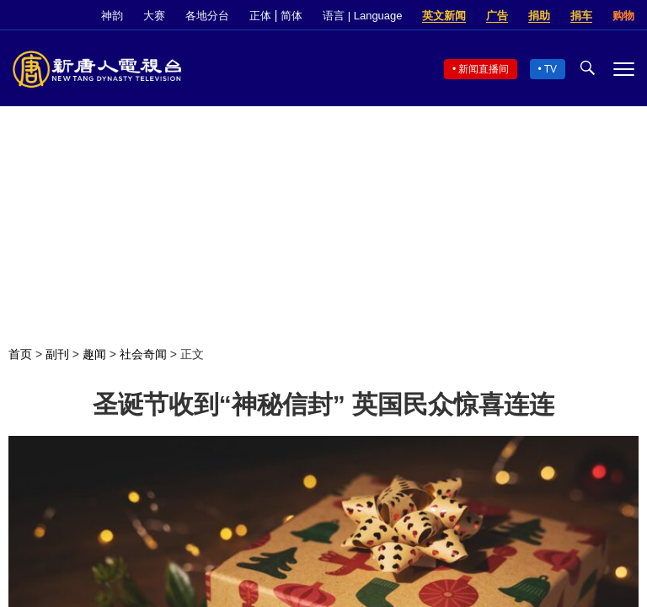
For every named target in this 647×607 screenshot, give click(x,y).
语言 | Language (362, 15)
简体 (291, 15)
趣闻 (94, 354)
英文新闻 (444, 15)
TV (550, 69)
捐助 (539, 15)
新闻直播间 (483, 69)
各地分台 (207, 15)
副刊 (57, 354)
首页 (20, 354)
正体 (260, 15)
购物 (623, 15)
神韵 (112, 15)
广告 (497, 15)
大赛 (154, 15)
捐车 (581, 15)
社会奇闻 (143, 354)
